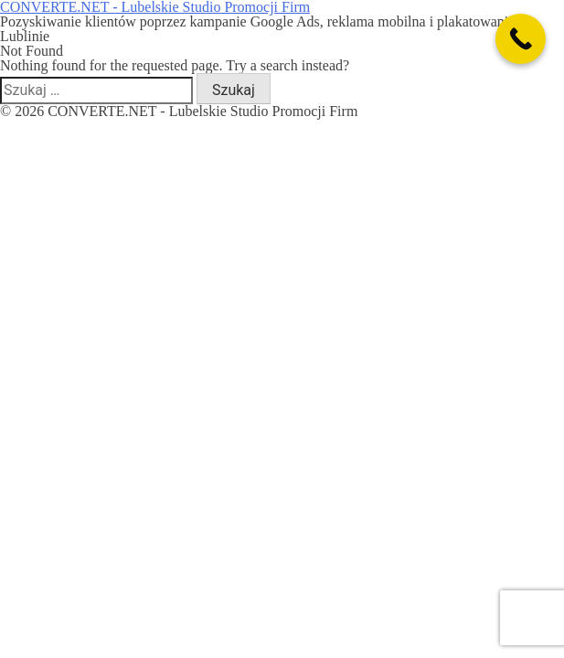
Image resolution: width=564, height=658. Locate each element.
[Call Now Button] (520, 39)
